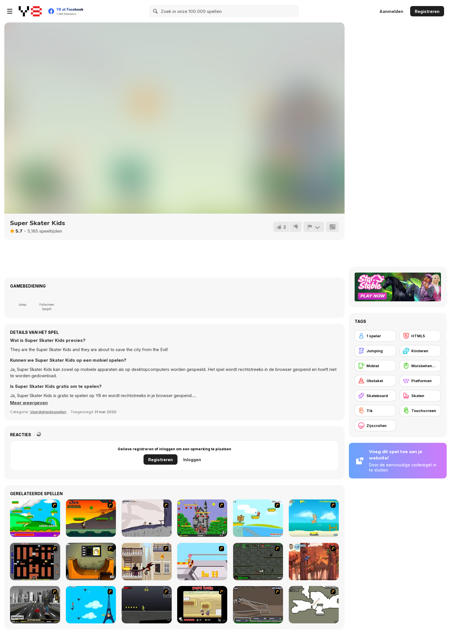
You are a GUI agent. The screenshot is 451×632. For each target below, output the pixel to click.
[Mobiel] (375, 365)
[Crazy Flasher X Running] (147, 604)
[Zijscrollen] (375, 425)
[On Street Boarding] (35, 604)
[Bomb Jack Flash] (202, 518)
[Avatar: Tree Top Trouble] (314, 561)
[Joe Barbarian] (91, 518)
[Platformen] (420, 380)
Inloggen (192, 459)
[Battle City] (35, 561)
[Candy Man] (35, 518)
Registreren (427, 11)
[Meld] (313, 227)
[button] (29, 403)
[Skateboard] (375, 395)
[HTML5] (420, 336)
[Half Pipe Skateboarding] (91, 561)
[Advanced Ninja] (314, 604)
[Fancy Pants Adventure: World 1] (147, 518)
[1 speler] (375, 336)
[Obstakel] (375, 380)
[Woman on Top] (91, 604)
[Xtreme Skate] (202, 561)
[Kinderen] (420, 351)
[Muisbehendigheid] (420, 365)
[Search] (155, 11)
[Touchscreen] (420, 410)
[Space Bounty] (258, 561)
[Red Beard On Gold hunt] (258, 518)
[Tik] (375, 410)
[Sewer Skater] (258, 604)
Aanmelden (391, 11)
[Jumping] (375, 351)
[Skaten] (420, 395)
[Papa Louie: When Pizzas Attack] (202, 604)
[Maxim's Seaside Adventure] (314, 518)
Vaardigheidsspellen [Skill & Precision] (48, 411)
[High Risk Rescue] (147, 561)
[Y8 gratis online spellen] (30, 11)
